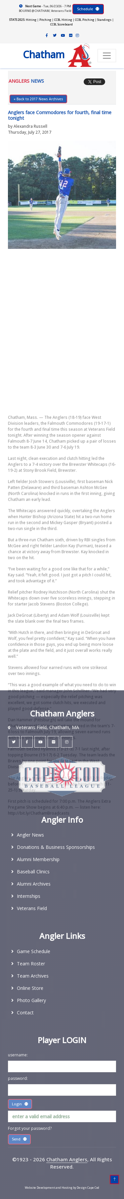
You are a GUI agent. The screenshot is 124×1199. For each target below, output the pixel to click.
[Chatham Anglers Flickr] (70, 35)
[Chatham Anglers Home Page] (49, 55)
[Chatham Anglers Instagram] (77, 35)
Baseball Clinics (33, 871)
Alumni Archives (34, 884)
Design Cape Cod (88, 1187)
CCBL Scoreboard (61, 24)
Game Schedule (33, 951)
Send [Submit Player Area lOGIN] (19, 1138)
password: (18, 1078)
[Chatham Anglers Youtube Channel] (63, 35)
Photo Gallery (31, 1000)
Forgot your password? (30, 1128)
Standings (104, 20)
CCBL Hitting (63, 20)
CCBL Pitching (84, 20)
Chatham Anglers (66, 1159)
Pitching (45, 20)
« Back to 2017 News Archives (38, 99)
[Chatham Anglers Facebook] (47, 35)
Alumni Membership (38, 859)
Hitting (31, 20)
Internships (28, 896)
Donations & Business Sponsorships (56, 847)
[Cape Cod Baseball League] (62, 776)
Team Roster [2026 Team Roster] (31, 963)
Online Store (30, 988)
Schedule (88, 8)
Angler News (30, 835)
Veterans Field (32, 908)
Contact (25, 1012)
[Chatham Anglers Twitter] (55, 35)
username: (18, 1055)
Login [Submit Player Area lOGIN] (20, 1103)
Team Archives (33, 976)
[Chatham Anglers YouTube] (40, 742)
